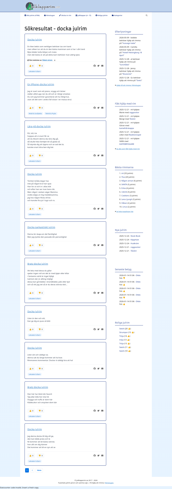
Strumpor (123, 332)
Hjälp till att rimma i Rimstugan (128, 85)
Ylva (123, 177)
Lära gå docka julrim (39, 126)
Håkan (124, 203)
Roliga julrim (102, 15)
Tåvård (132, 119)
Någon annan (47, 60)
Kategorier (117, 15)
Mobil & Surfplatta (35, 113)
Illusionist (127, 74)
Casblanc (125, 195)
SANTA (124, 184)
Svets (139, 80)
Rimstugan (49, 15)
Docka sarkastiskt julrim (41, 227)
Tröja (121, 336)
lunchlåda (124, 64)
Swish (121, 328)
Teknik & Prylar (50, 113)
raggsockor (134, 112)
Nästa (39, 470)
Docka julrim (34, 39)
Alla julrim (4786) (32, 15)
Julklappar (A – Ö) (83, 15)
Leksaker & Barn (34, 71)
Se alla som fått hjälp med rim (128, 149)
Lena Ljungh (126, 199)
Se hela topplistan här (124, 211)
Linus (124, 206)
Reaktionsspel (135, 134)
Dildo (138, 275)
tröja (121, 339)
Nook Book (135, 236)
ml (122, 173)
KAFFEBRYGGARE (126, 144)
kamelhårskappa (126, 128)
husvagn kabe (129, 43)
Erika (123, 188)
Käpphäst (135, 239)
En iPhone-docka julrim (40, 84)
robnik (124, 192)
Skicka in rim (65, 15)
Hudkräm (135, 243)
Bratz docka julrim (37, 263)
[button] (147, 15)
